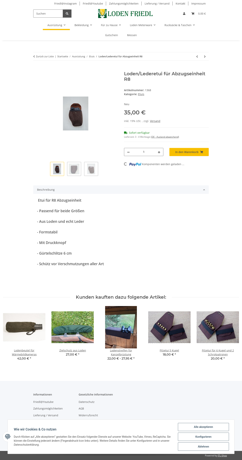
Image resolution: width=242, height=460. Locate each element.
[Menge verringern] (128, 152)
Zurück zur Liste (45, 56)
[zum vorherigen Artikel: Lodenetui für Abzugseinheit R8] (197, 56)
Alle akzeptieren (203, 426)
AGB (81, 408)
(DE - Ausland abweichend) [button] (165, 136)
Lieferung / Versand (157, 3)
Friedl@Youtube (93, 3)
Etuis (141, 94)
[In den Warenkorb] (36, 69)
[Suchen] (48, 13)
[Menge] (143, 152)
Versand (155, 121)
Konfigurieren (203, 436)
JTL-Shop (222, 455)
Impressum (198, 3)
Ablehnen (203, 446)
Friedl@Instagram (65, 3)
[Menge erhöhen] (159, 152)
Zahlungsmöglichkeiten (124, 3)
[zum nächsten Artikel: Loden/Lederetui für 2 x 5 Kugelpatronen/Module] (205, 56)
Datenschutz (87, 402)
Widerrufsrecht (88, 415)
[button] (184, 13)
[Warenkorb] (198, 13)
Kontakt (180, 3)
